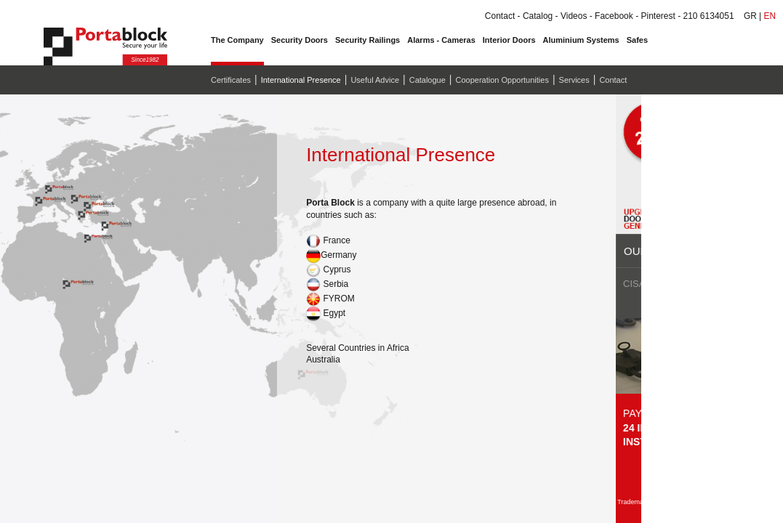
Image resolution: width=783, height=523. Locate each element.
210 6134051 (708, 16)
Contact (613, 80)
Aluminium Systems (581, 40)
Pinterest (658, 16)
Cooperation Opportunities (501, 80)
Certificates (231, 80)
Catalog (538, 16)
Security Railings (367, 40)
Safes (637, 40)
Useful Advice (374, 80)
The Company (237, 40)
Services (574, 80)
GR (750, 16)
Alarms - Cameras (441, 40)
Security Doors (299, 40)
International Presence (301, 80)
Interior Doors (509, 40)
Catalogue (427, 80)
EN (769, 16)
